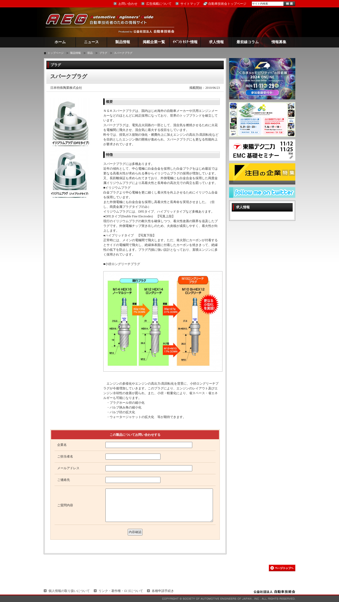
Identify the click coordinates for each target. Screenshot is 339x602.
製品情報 (122, 42)
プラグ (103, 52)
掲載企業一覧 (154, 42)
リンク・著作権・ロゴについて (121, 591)
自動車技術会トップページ (227, 4)
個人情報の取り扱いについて (69, 591)
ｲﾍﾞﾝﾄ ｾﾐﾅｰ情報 (185, 42)
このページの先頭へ (282, 568)
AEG (103, 22)
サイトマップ (189, 4)
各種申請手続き (163, 591)
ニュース (91, 42)
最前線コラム (248, 42)
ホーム (60, 42)
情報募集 (278, 42)
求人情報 (216, 42)
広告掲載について (159, 4)
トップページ (56, 52)
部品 (90, 52)
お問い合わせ (127, 4)
